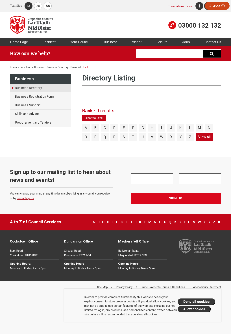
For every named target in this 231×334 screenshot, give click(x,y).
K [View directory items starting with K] (180, 128)
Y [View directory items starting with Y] (181, 137)
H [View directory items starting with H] (152, 128)
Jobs (186, 42)
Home (30, 67)
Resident (49, 42)
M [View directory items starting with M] (199, 128)
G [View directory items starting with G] (142, 128)
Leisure (161, 42)
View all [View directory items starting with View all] (204, 137)
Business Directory (57, 67)
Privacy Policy (124, 287)
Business (110, 42)
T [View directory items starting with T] (133, 137)
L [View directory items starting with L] (190, 128)
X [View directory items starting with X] (171, 137)
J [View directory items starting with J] (171, 128)
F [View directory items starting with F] (133, 128)
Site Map (102, 287)
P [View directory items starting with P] (95, 137)
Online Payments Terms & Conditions (163, 287)
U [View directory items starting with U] (142, 137)
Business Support (27, 105)
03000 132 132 (199, 25)
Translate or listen (180, 6)
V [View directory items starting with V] (152, 137)
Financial (76, 67)
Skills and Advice (27, 114)
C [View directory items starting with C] (105, 128)
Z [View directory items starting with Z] (190, 137)
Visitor (137, 42)
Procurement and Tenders (33, 122)
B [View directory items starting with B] (95, 128)
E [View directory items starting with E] (124, 128)
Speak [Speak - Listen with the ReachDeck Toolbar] (216, 6)
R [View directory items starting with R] (114, 137)
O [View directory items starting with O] (86, 137)
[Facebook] (199, 6)
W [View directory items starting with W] (161, 137)
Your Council (79, 42)
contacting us (25, 198)
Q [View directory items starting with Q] (105, 137)
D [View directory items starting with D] (114, 128)
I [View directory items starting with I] (161, 128)
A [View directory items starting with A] (86, 128)
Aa (28, 6)
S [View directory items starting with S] (124, 137)
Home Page (19, 42)
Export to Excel (93, 118)
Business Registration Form (34, 96)
